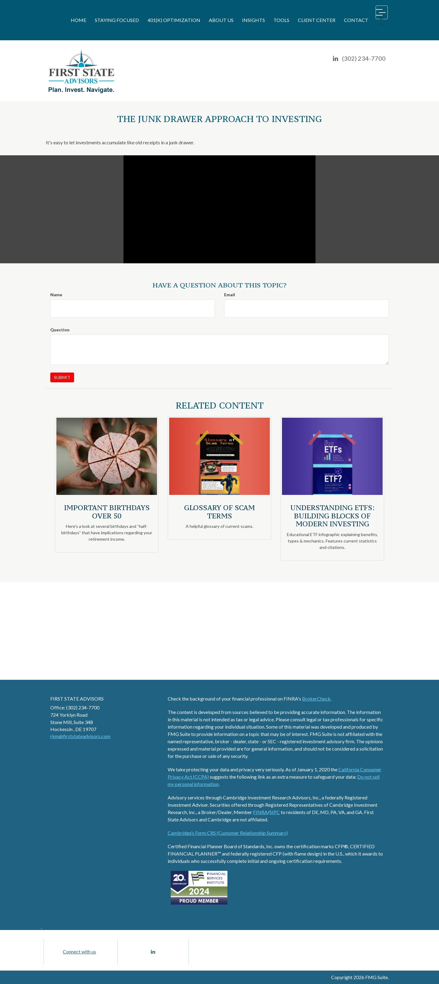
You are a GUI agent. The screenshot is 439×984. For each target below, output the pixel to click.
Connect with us (79, 951)
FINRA (260, 812)
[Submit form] (62, 377)
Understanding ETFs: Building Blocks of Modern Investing (332, 515)
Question (60, 329)
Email (229, 294)
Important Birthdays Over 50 (107, 511)
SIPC (274, 812)
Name (56, 294)
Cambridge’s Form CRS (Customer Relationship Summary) (228, 833)
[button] (117, 20)
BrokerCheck (316, 698)
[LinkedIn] (335, 58)
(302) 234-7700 (364, 58)
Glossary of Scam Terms (219, 511)
